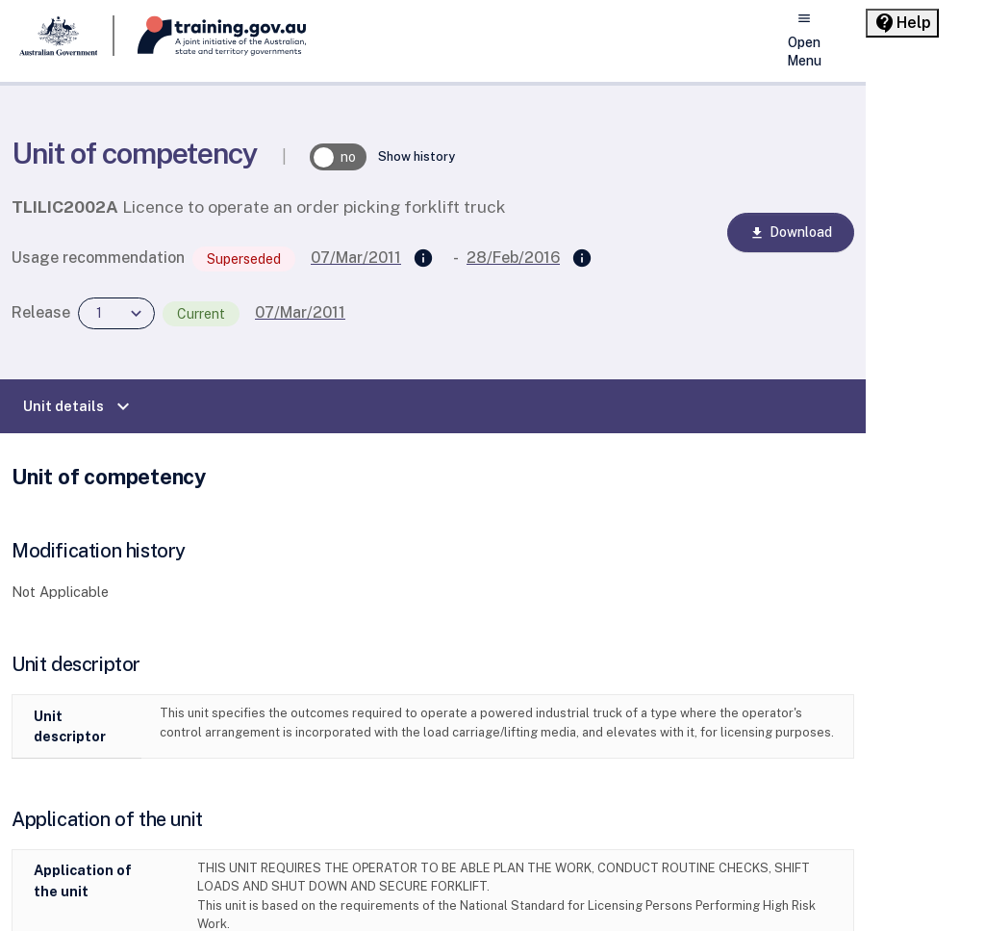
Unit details (79, 406)
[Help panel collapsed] (902, 23)
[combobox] (116, 313)
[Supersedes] (423, 259)
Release (41, 312)
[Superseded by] (582, 259)
